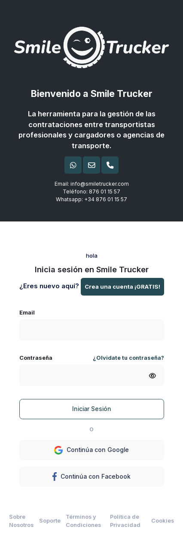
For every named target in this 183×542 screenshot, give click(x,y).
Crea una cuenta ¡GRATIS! (122, 286)
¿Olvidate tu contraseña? (128, 358)
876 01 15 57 (104, 191)
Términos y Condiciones (83, 521)
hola (92, 255)
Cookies (162, 520)
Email (27, 312)
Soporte (50, 520)
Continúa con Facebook (91, 476)
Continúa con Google (91, 450)
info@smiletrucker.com (99, 184)
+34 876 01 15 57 (105, 199)
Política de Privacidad (125, 521)
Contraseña (35, 358)
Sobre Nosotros (21, 521)
